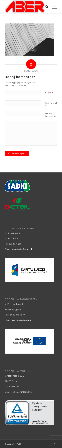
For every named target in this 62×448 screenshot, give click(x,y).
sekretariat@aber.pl (22, 249)
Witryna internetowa (50, 114)
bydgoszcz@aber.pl (21, 319)
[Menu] (52, 6)
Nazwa (49, 92)
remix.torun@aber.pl (22, 391)
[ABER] (26, 6)
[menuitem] (45, 6)
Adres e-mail (51, 104)
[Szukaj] (45, 6)
